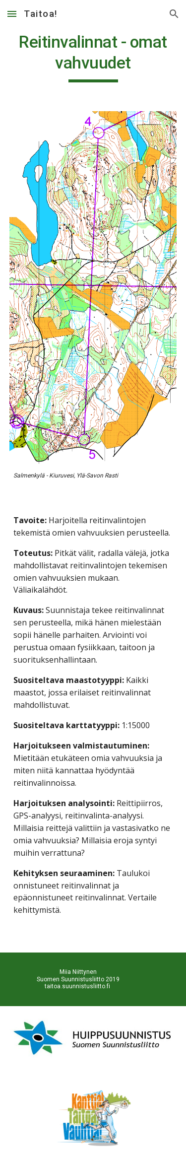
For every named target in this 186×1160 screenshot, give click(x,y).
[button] (12, 13)
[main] (93, 57)
